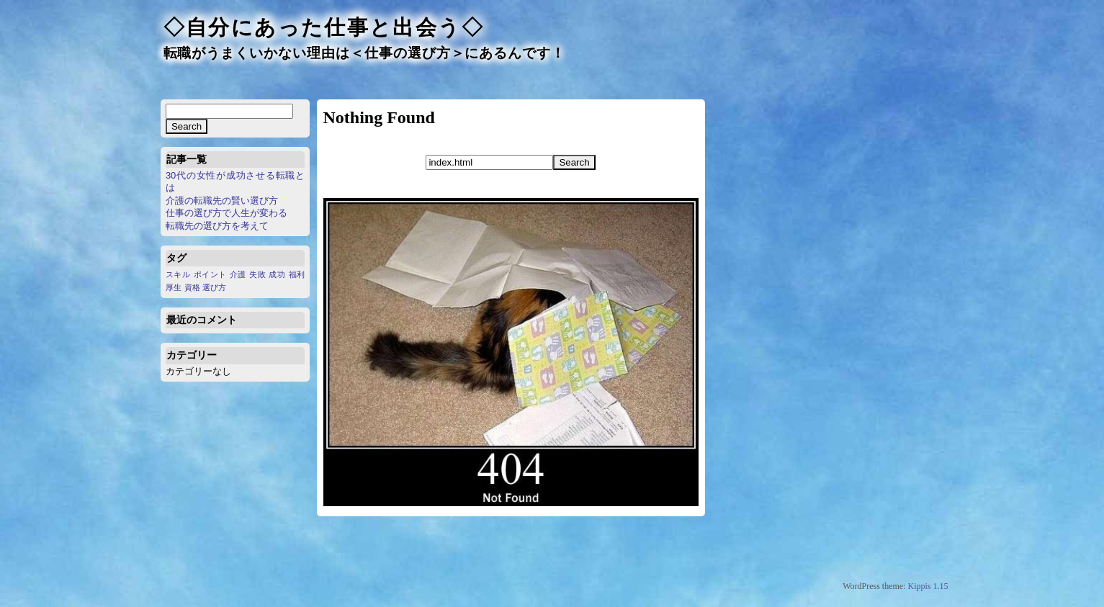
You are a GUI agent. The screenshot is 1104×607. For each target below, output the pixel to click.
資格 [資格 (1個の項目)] (192, 287)
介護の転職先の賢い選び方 (222, 200)
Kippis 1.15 (927, 586)
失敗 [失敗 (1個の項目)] (257, 274)
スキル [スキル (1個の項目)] (178, 274)
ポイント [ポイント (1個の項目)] (210, 274)
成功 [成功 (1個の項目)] (277, 274)
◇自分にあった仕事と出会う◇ (324, 27)
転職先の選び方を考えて (217, 225)
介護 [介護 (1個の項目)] (238, 274)
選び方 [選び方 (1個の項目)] (214, 287)
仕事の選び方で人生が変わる (226, 212)
